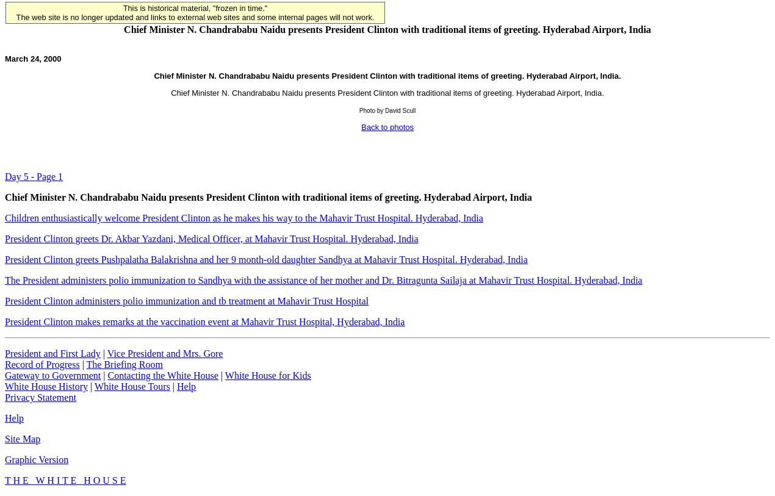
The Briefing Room (125, 364)
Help (186, 386)
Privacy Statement (40, 397)
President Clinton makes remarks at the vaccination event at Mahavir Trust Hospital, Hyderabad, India (205, 322)
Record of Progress (42, 364)
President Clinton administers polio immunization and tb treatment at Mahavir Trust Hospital (187, 301)
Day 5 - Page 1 (34, 176)
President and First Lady (53, 353)
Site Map (22, 439)
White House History (46, 386)
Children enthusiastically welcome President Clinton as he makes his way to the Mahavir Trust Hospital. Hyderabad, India (244, 218)
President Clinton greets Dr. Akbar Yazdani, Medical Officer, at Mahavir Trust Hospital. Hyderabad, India (212, 239)
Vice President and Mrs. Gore (165, 353)
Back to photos (387, 127)
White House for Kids (268, 375)
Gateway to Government (53, 375)
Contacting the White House (162, 375)
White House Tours (132, 386)
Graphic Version (36, 460)
